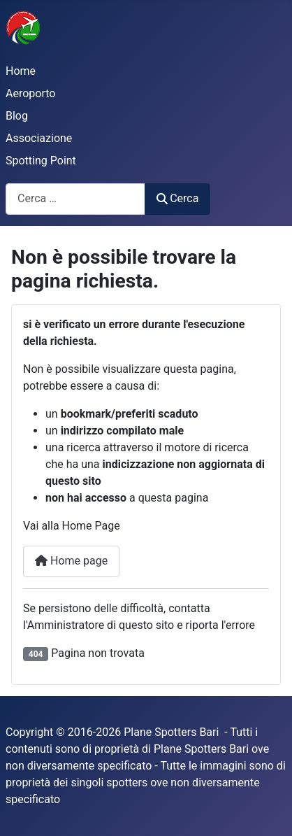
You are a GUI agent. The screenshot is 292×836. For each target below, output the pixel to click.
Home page (71, 560)
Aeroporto (30, 93)
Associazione (39, 138)
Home (21, 71)
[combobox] (75, 199)
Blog (17, 115)
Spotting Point (41, 160)
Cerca (177, 198)
